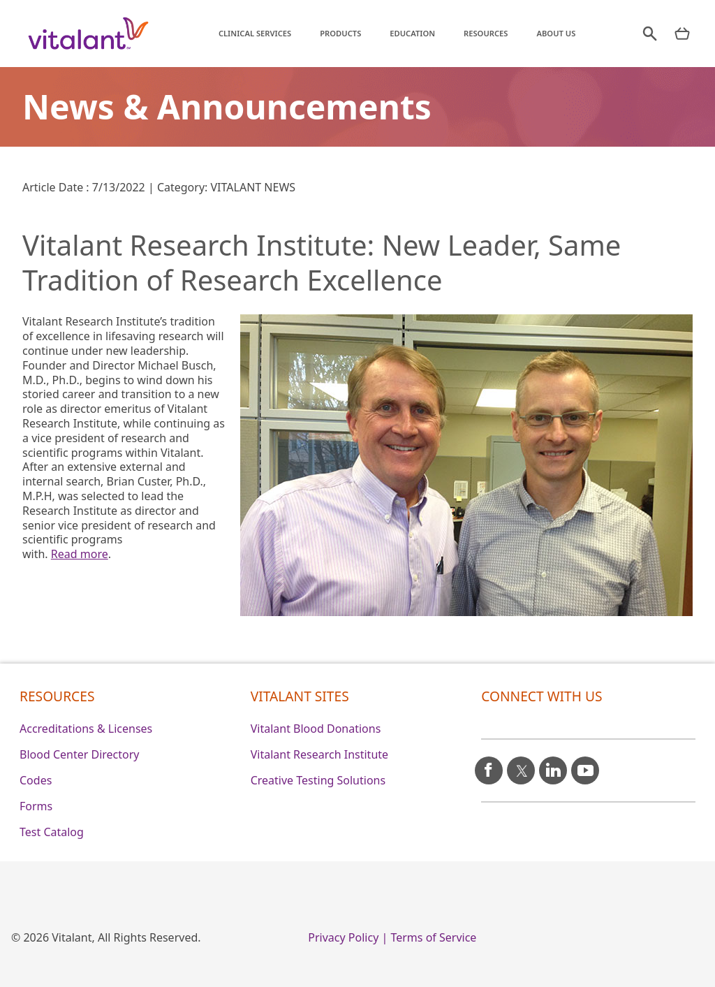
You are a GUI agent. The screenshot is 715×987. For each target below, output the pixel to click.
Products (335, 33)
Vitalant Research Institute (319, 754)
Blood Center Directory (80, 754)
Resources (481, 33)
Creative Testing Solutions (318, 780)
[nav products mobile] (679, 33)
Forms (36, 806)
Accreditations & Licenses (86, 728)
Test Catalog (52, 832)
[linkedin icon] (553, 765)
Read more (79, 554)
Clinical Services (250, 33)
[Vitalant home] (89, 33)
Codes (36, 780)
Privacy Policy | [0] (348, 937)
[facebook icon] (489, 765)
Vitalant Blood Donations (316, 728)
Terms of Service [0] (433, 937)
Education (407, 33)
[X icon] (521, 765)
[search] (642, 33)
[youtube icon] (585, 764)
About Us (550, 33)
